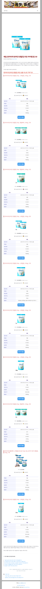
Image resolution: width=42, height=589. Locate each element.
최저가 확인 (21, 117)
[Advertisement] (21, 23)
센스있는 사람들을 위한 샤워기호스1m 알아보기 (13, 564)
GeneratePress (26, 587)
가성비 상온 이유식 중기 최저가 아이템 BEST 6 (13, 560)
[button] (37, 10)
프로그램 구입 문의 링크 (21, 585)
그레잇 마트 (7, 574)
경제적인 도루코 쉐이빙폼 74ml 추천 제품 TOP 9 (14, 577)
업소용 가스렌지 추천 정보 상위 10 (10, 565)
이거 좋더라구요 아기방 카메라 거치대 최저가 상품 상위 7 (15, 561)
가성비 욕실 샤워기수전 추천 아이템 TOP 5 (13, 576)
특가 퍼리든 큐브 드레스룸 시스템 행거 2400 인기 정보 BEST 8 (16, 563)
